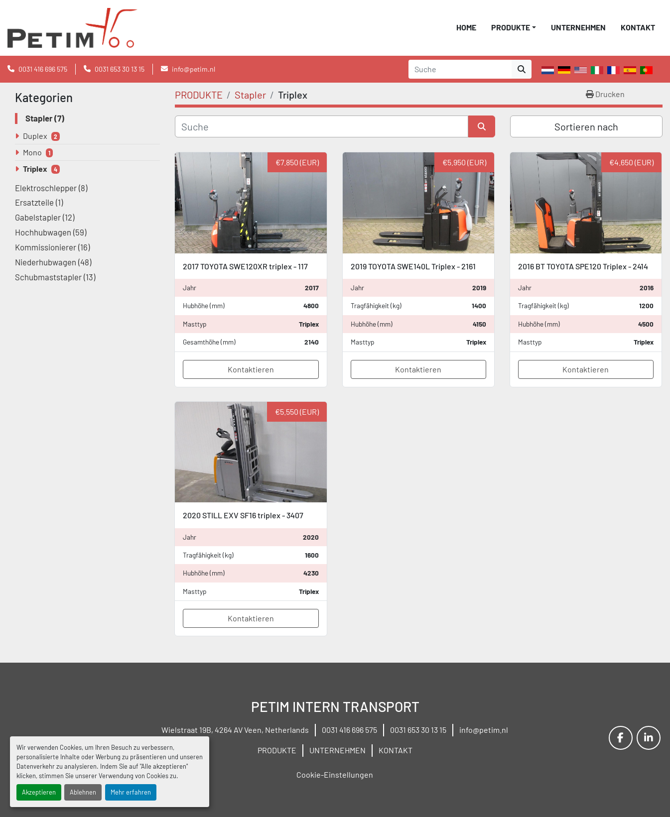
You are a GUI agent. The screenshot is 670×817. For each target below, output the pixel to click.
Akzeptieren (39, 792)
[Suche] (321, 126)
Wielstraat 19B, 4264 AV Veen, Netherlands (235, 729)
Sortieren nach (586, 126)
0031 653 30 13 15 (119, 69)
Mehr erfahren (131, 792)
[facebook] (621, 738)
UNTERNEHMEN (578, 27)
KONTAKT (638, 27)
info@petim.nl (193, 69)
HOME (466, 27)
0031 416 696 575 (42, 69)
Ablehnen (83, 792)
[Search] (460, 69)
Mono (32, 152)
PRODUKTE (510, 27)
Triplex (35, 168)
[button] (513, 27)
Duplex (35, 135)
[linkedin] (649, 738)
